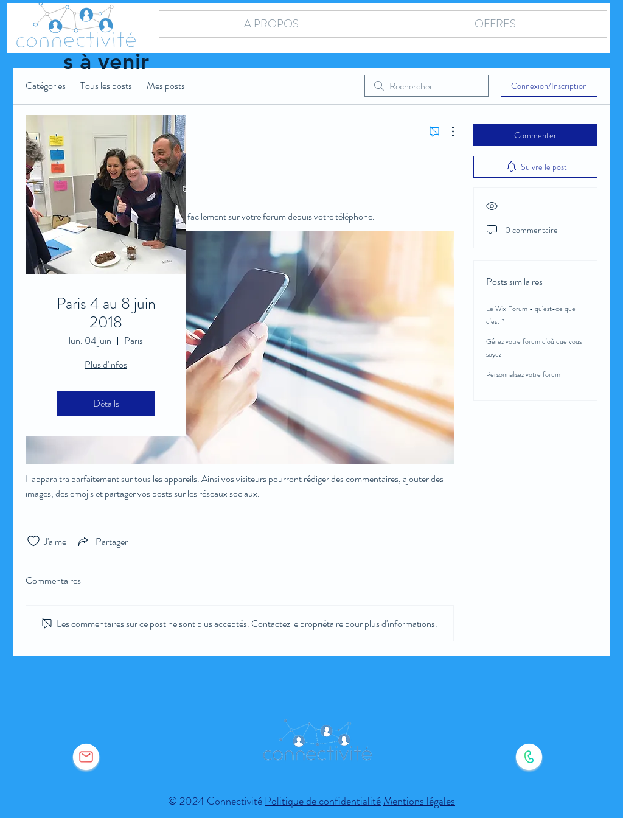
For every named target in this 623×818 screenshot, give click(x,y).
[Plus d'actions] (446, 131)
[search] (426, 86)
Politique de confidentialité (323, 801)
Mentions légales (419, 801)
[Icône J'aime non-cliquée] (33, 541)
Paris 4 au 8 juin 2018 (106, 313)
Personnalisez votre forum (523, 374)
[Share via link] (102, 541)
